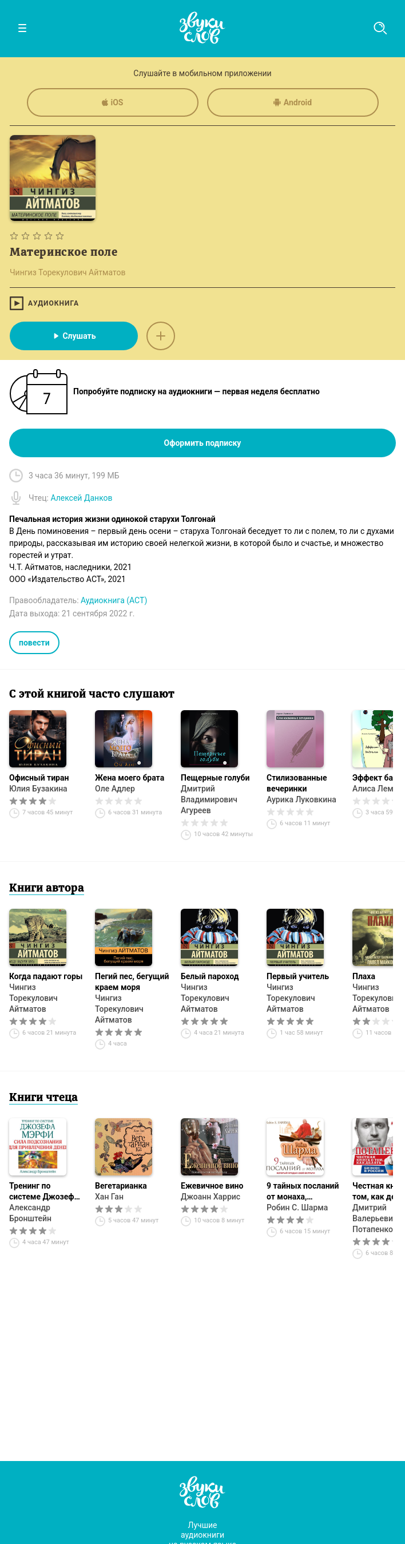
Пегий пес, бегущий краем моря (132, 982)
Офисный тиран (39, 777)
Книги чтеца (43, 1098)
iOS (113, 102)
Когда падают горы (45, 976)
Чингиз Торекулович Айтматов (33, 998)
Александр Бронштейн (30, 1213)
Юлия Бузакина (38, 788)
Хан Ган (109, 1196)
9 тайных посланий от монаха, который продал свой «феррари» (303, 1191)
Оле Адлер (115, 788)
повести (34, 642)
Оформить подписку (202, 443)
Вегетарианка (121, 1185)
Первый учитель (298, 976)
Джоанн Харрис (210, 1196)
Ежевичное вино (212, 1185)
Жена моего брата (129, 777)
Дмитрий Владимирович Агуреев (209, 799)
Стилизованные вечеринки (297, 783)
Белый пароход (210, 976)
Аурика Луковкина (301, 799)
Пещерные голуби (215, 777)
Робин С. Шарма (297, 1207)
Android (292, 102)
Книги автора (46, 888)
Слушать (73, 336)
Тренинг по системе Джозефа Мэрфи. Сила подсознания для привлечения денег (45, 1191)
